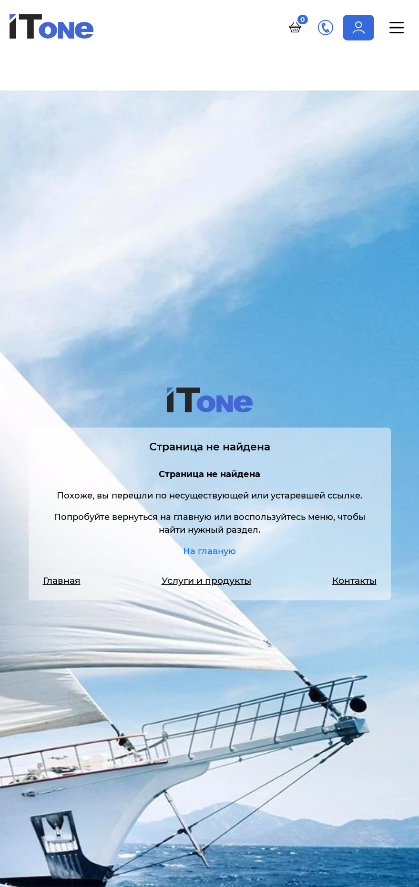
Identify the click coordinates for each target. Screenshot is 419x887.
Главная (62, 580)
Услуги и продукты (206, 580)
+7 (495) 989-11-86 (325, 27)
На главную (209, 551)
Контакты (354, 580)
